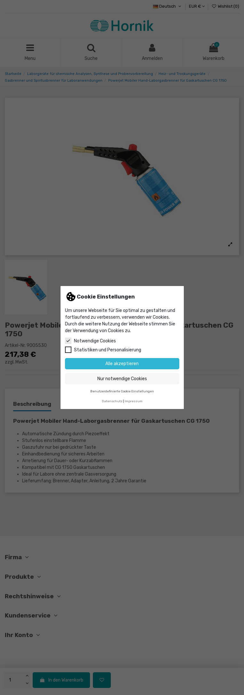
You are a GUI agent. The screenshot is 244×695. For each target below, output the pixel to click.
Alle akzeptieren (122, 363)
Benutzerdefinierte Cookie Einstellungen (122, 391)
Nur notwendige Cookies (122, 378)
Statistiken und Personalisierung (103, 350)
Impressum (133, 401)
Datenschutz (112, 401)
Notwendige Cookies (90, 341)
